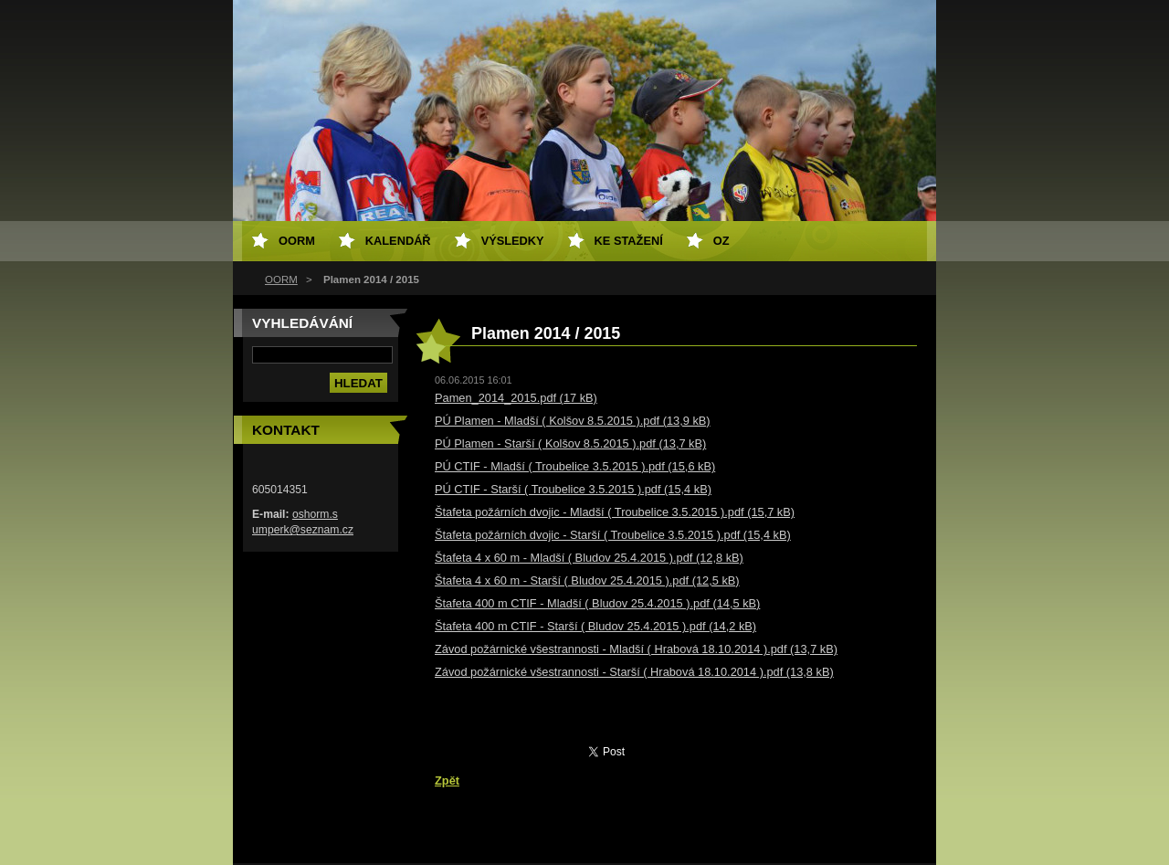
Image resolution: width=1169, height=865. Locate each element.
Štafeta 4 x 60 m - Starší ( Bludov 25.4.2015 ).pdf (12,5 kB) (587, 580)
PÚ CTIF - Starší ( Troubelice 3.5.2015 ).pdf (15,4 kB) (573, 489)
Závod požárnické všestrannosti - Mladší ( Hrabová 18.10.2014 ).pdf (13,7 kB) (636, 649)
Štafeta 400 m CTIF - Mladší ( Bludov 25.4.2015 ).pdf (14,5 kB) (597, 603)
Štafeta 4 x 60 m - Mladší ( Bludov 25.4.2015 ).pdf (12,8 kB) (589, 557)
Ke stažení (629, 241)
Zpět (447, 780)
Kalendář (398, 241)
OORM (281, 279)
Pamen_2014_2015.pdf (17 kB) (516, 398)
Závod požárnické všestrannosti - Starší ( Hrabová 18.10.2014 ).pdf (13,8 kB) (634, 672)
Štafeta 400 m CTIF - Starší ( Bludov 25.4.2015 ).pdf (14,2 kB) (595, 626)
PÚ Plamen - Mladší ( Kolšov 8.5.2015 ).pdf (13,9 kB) (573, 420)
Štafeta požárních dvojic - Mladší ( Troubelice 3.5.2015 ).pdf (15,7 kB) (615, 512)
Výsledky (512, 241)
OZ (721, 241)
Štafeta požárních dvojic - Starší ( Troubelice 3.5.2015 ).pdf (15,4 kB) (613, 535)
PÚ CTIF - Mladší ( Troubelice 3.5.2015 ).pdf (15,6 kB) (575, 466)
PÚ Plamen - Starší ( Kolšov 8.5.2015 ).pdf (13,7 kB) (570, 443)
